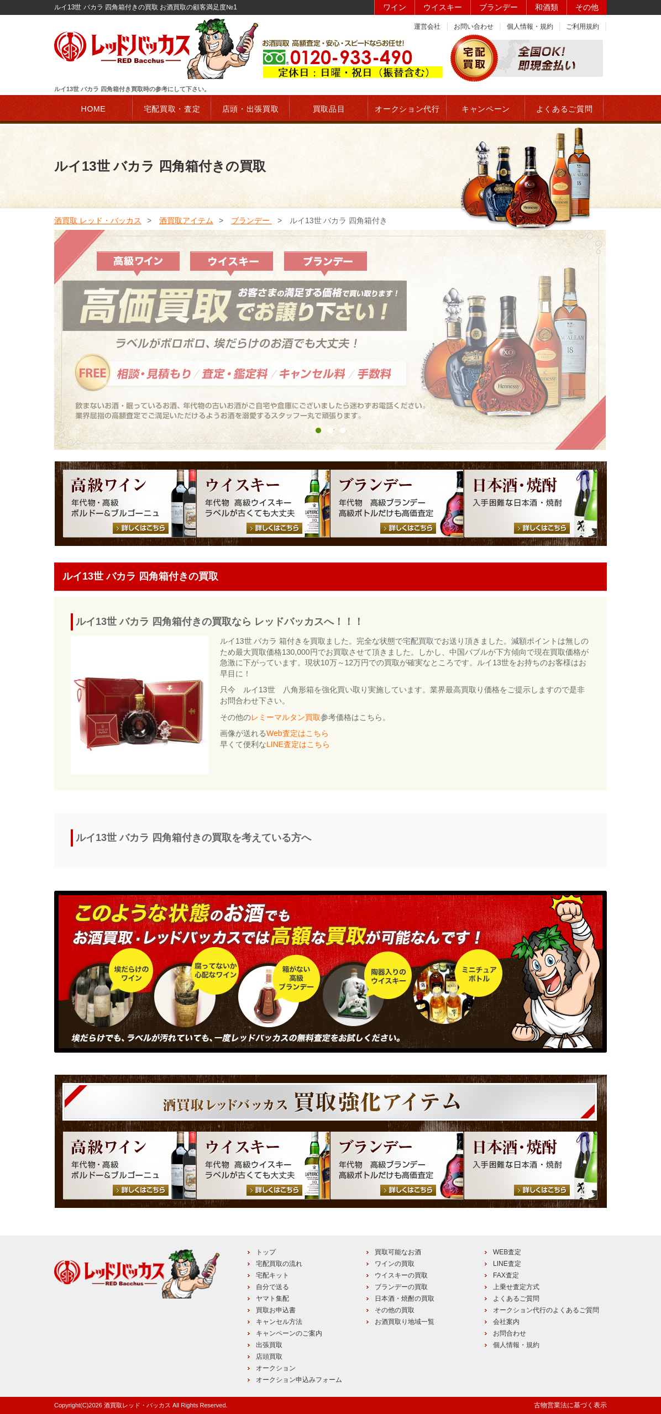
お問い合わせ (474, 26)
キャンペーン (485, 108)
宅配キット (272, 1275)
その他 (587, 7)
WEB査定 (507, 1252)
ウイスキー (442, 7)
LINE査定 (507, 1264)
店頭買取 (269, 1356)
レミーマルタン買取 (286, 717)
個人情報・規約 (530, 26)
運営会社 (427, 26)
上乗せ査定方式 (516, 1287)
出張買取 (269, 1345)
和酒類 (546, 7)
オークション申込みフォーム (299, 1380)
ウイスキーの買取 (401, 1275)
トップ (266, 1252)
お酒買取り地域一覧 (404, 1322)
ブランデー (498, 7)
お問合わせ (509, 1333)
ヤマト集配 (272, 1298)
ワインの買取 (395, 1264)
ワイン (394, 7)
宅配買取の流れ (279, 1264)
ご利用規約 (582, 26)
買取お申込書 (276, 1310)
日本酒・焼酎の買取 (404, 1298)
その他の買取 (395, 1310)
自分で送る (272, 1287)
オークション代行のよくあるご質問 (546, 1310)
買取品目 (329, 108)
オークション (276, 1368)
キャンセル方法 (279, 1322)
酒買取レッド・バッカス (137, 1405)
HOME (93, 108)
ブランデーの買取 (401, 1287)
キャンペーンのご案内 (289, 1333)
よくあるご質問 (516, 1298)
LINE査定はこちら (298, 744)
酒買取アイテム (186, 220)
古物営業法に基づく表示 (570, 1405)
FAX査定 (506, 1275)
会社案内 (506, 1322)
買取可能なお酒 (398, 1252)
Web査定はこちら (297, 733)
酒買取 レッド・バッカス (97, 220)
